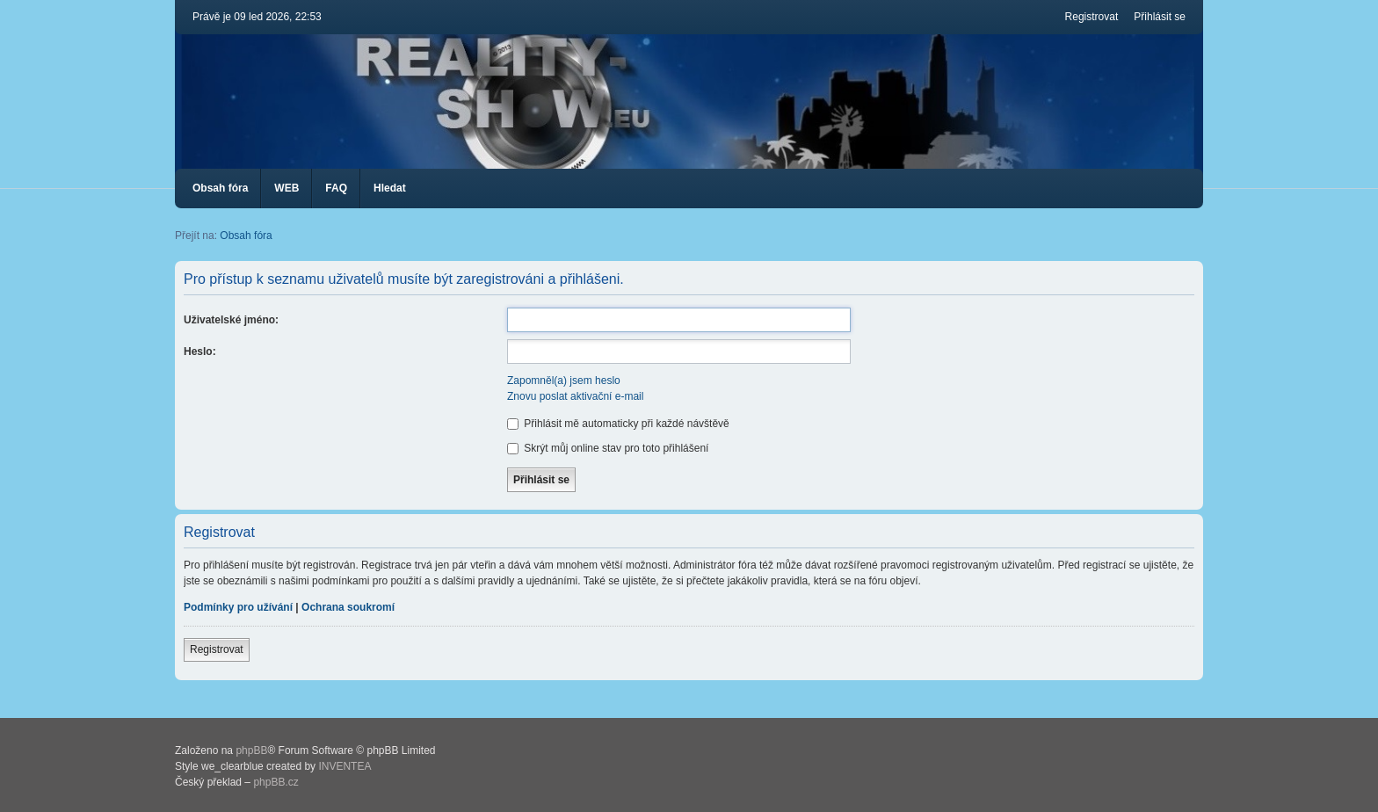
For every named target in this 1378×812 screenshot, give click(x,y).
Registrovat (216, 649)
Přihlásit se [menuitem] (1160, 17)
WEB (286, 188)
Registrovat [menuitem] (1092, 17)
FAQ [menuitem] (336, 188)
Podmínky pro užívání (238, 607)
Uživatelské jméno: (231, 320)
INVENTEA (344, 766)
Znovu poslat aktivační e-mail (575, 396)
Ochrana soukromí (348, 607)
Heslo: (200, 351)
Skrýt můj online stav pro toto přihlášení (607, 448)
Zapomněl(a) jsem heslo (563, 380)
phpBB (251, 750)
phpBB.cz (275, 782)
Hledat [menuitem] (390, 188)
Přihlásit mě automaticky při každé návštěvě (618, 423)
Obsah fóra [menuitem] (220, 188)
